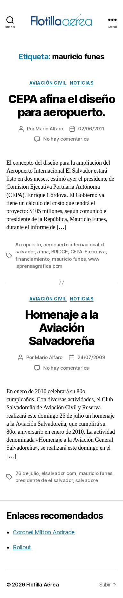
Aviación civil (48, 83)
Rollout (22, 547)
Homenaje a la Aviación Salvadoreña (61, 327)
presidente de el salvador (44, 480)
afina (43, 252)
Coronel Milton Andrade (44, 532)
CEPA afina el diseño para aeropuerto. (61, 105)
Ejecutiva (95, 252)
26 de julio (27, 473)
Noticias (82, 83)
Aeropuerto (28, 245)
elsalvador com (58, 473)
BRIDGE (59, 252)
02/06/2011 (91, 129)
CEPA (76, 252)
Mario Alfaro (49, 129)
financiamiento (32, 259)
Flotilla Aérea (42, 584)
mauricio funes (69, 259)
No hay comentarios (66, 139)
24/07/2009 (91, 357)
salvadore (86, 480)
